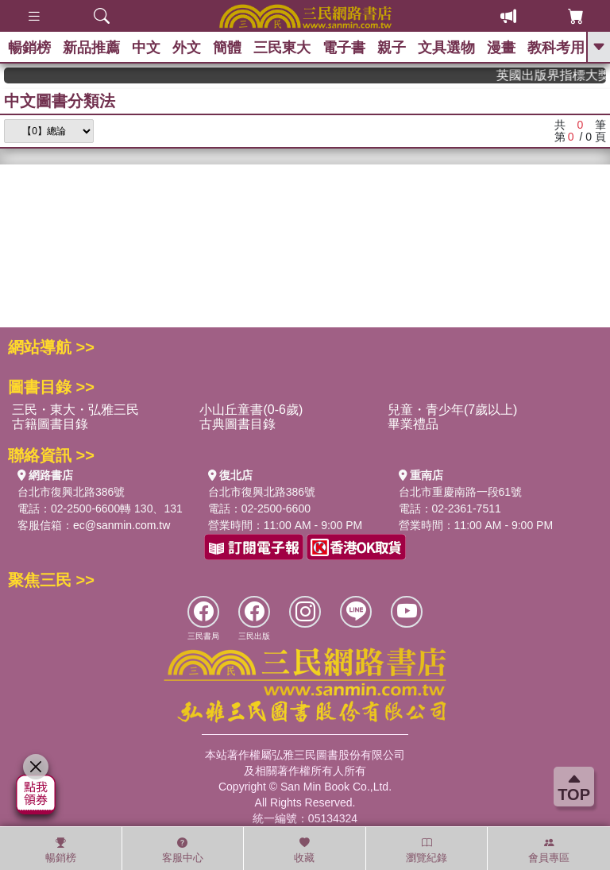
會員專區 (548, 850)
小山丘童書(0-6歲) (251, 409)
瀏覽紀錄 (426, 850)
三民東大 (282, 48)
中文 (146, 48)
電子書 (343, 48)
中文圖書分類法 (59, 101)
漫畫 (501, 48)
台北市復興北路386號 (71, 491)
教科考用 (556, 48)
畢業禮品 (413, 424)
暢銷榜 (29, 48)
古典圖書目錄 (237, 424)
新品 (91, 48)
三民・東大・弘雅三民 (75, 409)
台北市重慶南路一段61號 (461, 491)
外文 (186, 48)
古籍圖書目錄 (50, 424)
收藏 (304, 850)
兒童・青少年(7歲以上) (453, 409)
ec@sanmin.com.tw (121, 525)
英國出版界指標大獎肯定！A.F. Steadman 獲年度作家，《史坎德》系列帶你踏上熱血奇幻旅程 (560, 75)
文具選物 (446, 48)
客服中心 (182, 850)
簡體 (227, 48)
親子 (391, 48)
